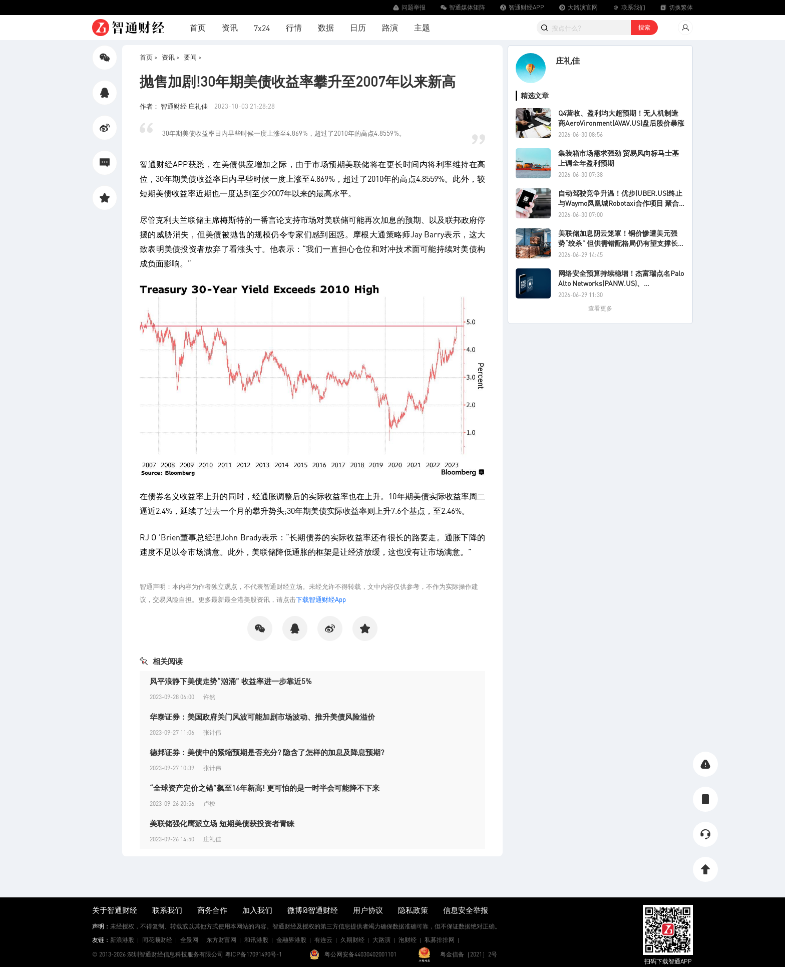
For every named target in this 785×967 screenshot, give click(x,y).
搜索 (644, 27)
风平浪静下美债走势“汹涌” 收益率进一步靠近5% (231, 681)
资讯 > (171, 57)
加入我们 (257, 910)
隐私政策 (413, 910)
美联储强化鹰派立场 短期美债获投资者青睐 (222, 823)
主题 (422, 27)
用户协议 (368, 910)
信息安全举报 (465, 910)
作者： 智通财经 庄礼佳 (174, 106)
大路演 (381, 939)
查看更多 (600, 308)
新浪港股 (122, 939)
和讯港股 (256, 939)
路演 (390, 27)
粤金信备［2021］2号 (468, 954)
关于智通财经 (114, 910)
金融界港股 (291, 939)
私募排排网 (440, 939)
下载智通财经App (321, 599)
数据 (326, 27)
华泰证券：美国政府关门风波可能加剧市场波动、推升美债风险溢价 (262, 717)
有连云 (323, 939)
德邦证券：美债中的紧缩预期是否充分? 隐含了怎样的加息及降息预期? (267, 752)
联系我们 (167, 910)
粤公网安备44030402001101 (360, 954)
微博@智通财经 (312, 910)
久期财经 (352, 939)
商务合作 (212, 910)
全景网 (189, 939)
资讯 (230, 27)
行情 (294, 27)
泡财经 (408, 939)
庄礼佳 (568, 60)
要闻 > (193, 57)
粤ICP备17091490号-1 (253, 954)
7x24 (262, 28)
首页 (198, 27)
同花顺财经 (157, 939)
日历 (358, 27)
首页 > (149, 57)
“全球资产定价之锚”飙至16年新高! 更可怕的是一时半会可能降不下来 (264, 788)
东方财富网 (221, 939)
